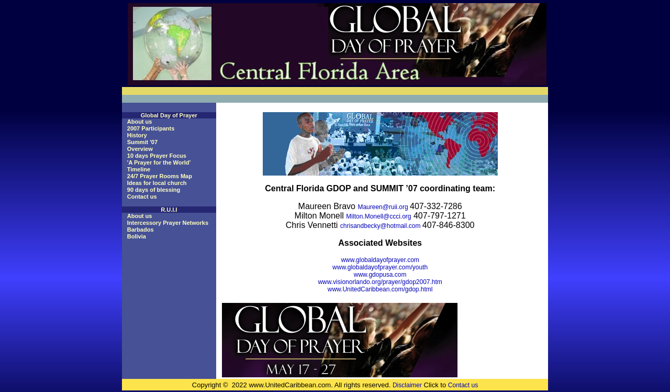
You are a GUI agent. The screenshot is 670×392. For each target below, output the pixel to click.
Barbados (140, 229)
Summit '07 (142, 142)
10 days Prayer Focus (156, 156)
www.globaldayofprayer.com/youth (380, 267)
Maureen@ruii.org (384, 207)
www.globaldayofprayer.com (380, 260)
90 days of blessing (153, 190)
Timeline (138, 169)
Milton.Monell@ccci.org (378, 216)
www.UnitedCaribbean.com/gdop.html (380, 289)
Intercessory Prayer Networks (167, 223)
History (137, 135)
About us (139, 121)
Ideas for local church (157, 183)
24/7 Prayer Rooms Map (159, 176)
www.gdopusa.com (380, 274)
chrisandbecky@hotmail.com (381, 226)
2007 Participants (151, 128)
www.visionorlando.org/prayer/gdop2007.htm (380, 282)
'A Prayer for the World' (159, 162)
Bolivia (136, 236)
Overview (140, 149)
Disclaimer (407, 385)
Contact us (142, 196)
